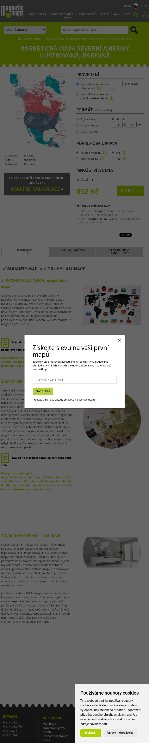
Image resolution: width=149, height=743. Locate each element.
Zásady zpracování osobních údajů (75, 399)
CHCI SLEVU (43, 391)
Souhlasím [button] (90, 732)
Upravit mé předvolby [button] (120, 732)
